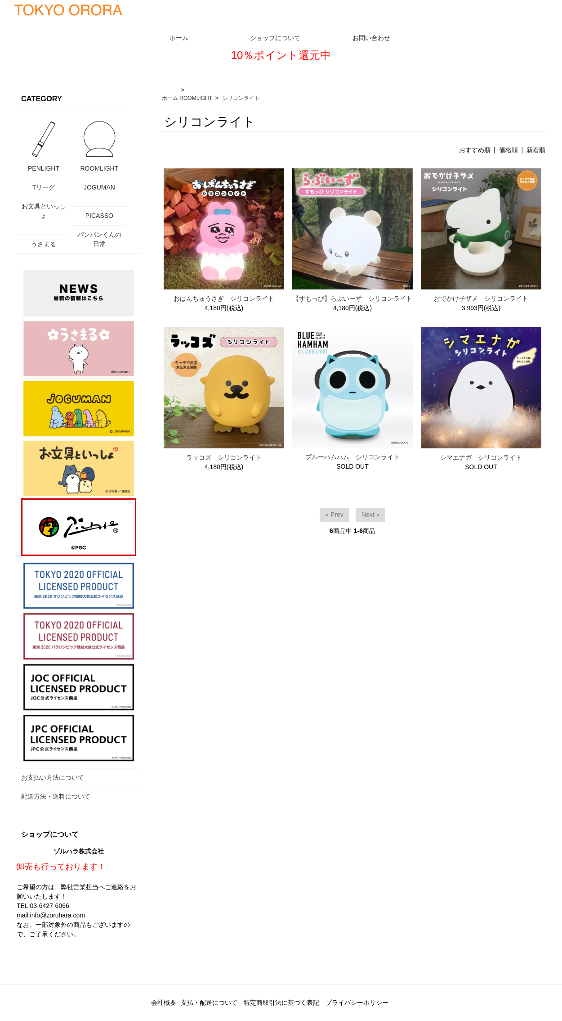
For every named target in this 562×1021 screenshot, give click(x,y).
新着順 (535, 150)
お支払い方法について (52, 777)
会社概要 (163, 1002)
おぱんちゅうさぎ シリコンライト (224, 298)
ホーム (170, 98)
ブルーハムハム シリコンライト (352, 457)
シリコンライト (241, 98)
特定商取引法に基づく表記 (281, 1002)
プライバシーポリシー (357, 1002)
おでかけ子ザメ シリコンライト (481, 298)
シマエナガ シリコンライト (481, 457)
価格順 (508, 150)
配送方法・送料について (55, 796)
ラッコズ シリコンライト (224, 457)
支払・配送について (209, 1002)
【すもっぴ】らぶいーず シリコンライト (352, 298)
